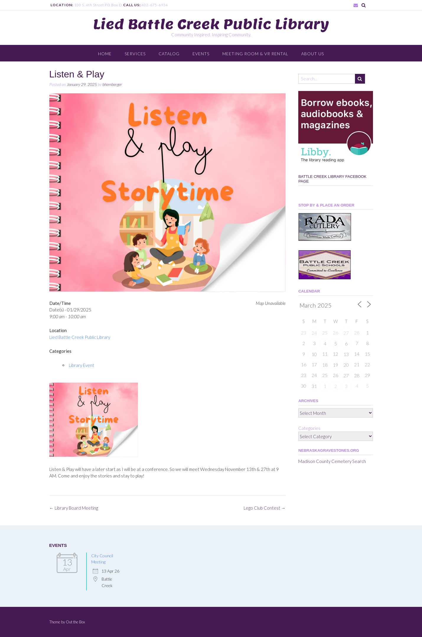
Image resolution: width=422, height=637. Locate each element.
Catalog (169, 53)
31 (314, 386)
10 (314, 354)
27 (346, 333)
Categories (309, 428)
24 (314, 333)
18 (325, 365)
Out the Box (75, 622)
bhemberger (112, 84)
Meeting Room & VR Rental (255, 53)
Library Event (81, 365)
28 (356, 375)
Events (201, 53)
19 (335, 365)
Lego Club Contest (265, 508)
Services (135, 53)
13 (346, 354)
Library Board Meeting (73, 508)
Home (105, 53)
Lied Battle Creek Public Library (211, 24)
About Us (312, 53)
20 (346, 365)
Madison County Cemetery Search (332, 461)
